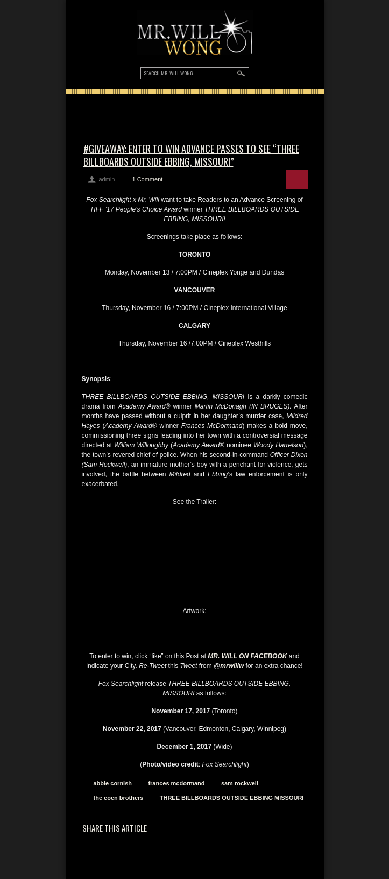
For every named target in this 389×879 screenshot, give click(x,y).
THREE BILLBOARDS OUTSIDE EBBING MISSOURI (232, 797)
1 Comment (147, 179)
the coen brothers (119, 797)
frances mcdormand (176, 783)
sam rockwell (239, 783)
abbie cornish (113, 783)
